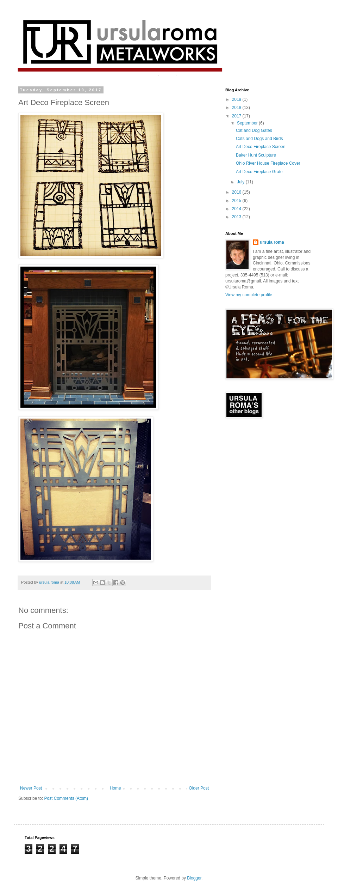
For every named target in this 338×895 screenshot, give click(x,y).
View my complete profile (248, 294)
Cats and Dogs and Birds (259, 138)
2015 (237, 200)
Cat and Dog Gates (254, 130)
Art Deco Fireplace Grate (259, 171)
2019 (237, 99)
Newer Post (31, 788)
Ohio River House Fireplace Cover (268, 163)
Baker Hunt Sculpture (256, 155)
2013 (237, 216)
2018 (237, 107)
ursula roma (272, 242)
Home (115, 788)
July (241, 181)
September (248, 123)
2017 (237, 116)
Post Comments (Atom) (66, 798)
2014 (237, 208)
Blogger (194, 878)
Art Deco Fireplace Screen (261, 146)
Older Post (199, 788)
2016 (237, 192)
